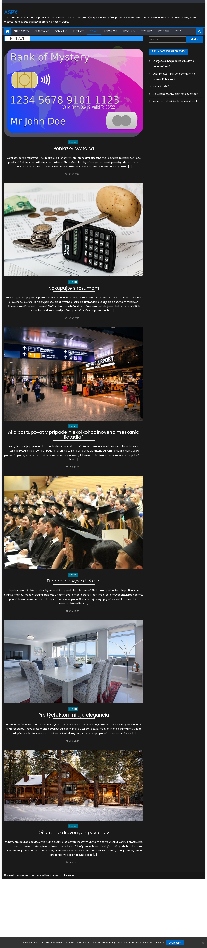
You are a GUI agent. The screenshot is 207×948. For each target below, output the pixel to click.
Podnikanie (110, 31)
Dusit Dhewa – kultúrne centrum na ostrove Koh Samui (174, 76)
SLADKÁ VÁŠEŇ (161, 86)
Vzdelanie (164, 31)
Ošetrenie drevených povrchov (73, 833)
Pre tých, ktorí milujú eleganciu (74, 716)
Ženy (178, 31)
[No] (202, 942)
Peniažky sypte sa (74, 149)
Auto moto (21, 31)
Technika (146, 31)
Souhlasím (175, 942)
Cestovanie (41, 31)
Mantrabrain (69, 875)
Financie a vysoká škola (74, 582)
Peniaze (94, 31)
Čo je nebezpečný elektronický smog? (175, 94)
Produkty (129, 31)
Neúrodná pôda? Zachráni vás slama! (175, 101)
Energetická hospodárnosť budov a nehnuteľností (173, 63)
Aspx (11, 12)
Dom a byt (61, 31)
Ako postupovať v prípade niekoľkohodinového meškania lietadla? (73, 435)
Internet (78, 31)
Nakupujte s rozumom (74, 289)
